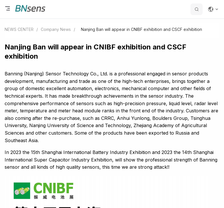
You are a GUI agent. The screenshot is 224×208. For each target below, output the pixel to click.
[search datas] (196, 9)
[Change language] (213, 9)
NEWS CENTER (19, 29)
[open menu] (7, 9)
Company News (56, 29)
